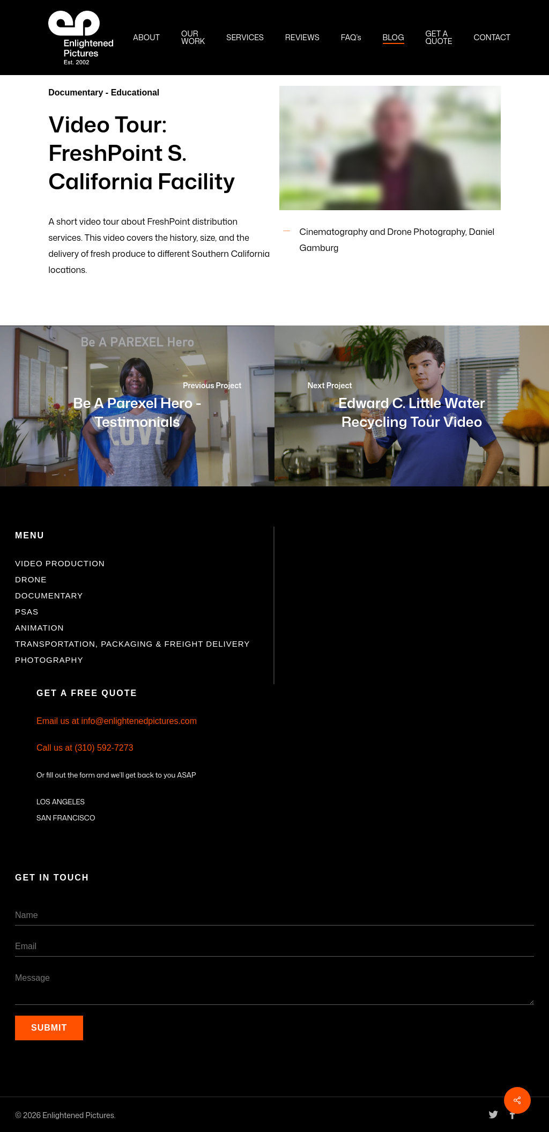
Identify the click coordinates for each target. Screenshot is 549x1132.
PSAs (27, 611)
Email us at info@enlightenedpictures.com (116, 721)
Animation (39, 627)
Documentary (49, 595)
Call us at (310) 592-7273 (84, 747)
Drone (31, 579)
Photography (49, 659)
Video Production (60, 563)
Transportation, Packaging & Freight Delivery (132, 643)
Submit (49, 1027)
